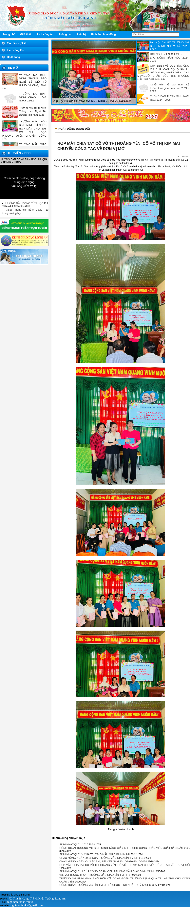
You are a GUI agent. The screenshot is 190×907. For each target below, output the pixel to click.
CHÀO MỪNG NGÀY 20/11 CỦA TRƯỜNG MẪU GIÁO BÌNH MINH (99, 857)
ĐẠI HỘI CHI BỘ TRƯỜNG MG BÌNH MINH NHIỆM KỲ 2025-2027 (169, 46)
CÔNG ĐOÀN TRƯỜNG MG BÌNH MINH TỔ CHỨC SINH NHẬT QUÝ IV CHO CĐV (108, 884)
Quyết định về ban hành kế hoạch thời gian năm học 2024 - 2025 (169, 88)
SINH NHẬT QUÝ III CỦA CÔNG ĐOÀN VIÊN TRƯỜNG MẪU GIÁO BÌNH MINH (106, 871)
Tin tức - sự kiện (17, 43)
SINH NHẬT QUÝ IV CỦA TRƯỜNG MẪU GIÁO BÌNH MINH (95, 854)
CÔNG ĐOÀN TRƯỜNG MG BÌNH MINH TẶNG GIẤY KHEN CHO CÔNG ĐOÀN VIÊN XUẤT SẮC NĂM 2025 (124, 847)
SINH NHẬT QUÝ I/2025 (74, 844)
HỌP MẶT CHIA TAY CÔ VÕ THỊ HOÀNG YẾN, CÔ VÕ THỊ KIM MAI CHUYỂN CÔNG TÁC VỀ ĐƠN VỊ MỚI (124, 864)
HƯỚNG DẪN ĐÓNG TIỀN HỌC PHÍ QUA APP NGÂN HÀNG (25, 205)
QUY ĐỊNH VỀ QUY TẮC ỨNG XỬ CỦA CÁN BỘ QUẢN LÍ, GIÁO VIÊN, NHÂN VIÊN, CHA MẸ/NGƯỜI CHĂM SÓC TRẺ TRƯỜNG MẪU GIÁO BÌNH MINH (163, 72)
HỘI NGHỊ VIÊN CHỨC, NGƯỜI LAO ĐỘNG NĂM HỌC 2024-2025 (169, 57)
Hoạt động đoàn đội (74, 128)
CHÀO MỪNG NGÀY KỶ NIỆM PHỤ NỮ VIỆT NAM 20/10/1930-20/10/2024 (103, 861)
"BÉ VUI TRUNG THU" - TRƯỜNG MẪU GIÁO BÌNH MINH (94, 874)
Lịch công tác (15, 50)
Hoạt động (13, 57)
